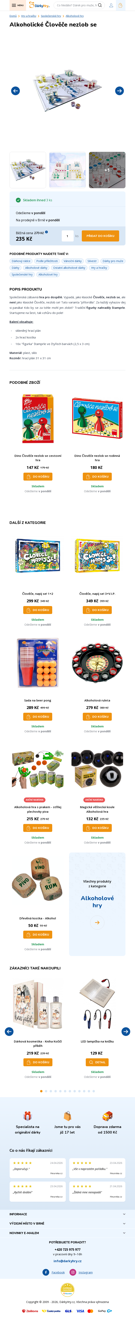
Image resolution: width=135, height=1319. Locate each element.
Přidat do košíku (100, 236)
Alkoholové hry (75, 16)
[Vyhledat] (101, 5)
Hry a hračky (28, 16)
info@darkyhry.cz (68, 1261)
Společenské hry (51, 16)
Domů (13, 16)
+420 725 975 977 (67, 1249)
